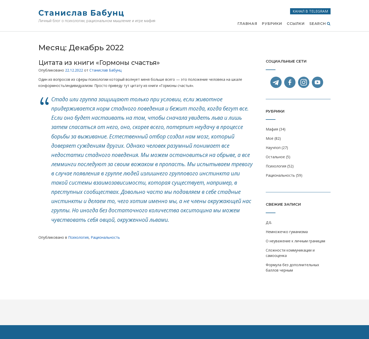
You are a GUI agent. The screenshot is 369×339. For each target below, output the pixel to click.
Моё (269, 138)
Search (320, 23)
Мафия (272, 129)
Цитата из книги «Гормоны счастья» (99, 62)
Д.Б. (269, 222)
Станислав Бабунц (81, 13)
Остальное (275, 156)
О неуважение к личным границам (295, 240)
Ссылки (296, 23)
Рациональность (105, 237)
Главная (247, 23)
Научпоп (273, 147)
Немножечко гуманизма (287, 231)
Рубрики (272, 23)
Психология (78, 237)
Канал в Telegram (310, 11)
